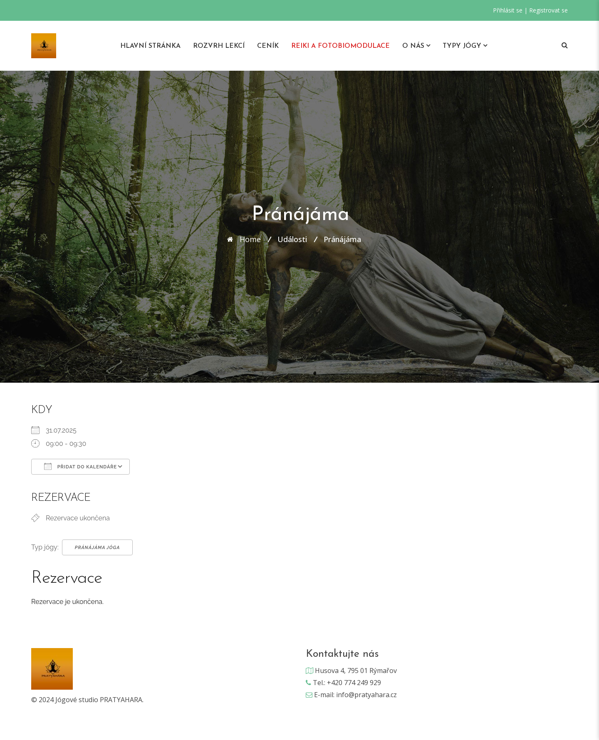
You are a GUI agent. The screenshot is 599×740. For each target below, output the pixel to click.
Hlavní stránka (150, 46)
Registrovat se (548, 10)
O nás (413, 46)
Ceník (268, 46)
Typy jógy (462, 46)
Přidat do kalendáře (80, 466)
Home (250, 239)
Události (292, 239)
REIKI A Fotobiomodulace (340, 46)
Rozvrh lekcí (219, 46)
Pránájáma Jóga (97, 547)
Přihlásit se (507, 10)
